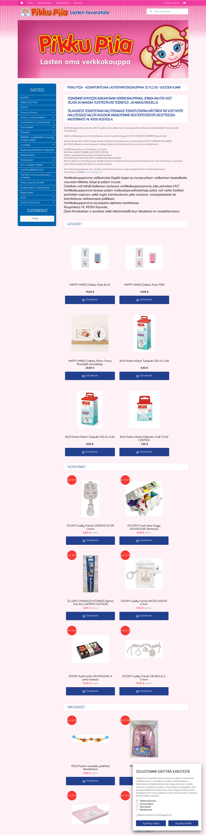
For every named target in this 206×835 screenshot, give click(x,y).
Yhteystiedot (62, 2)
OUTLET (24, 107)
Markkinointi (146, 812)
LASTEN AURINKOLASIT (31, 169)
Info (30, 2)
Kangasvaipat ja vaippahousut (35, 187)
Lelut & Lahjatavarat (30, 202)
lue (110, 802)
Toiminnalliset (146, 806)
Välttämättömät (148, 803)
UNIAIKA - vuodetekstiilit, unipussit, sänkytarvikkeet (37, 138)
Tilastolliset (145, 809)
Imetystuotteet (27, 155)
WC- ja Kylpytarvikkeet (31, 164)
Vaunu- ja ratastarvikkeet (32, 117)
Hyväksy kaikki (183, 824)
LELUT (23, 197)
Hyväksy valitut (151, 824)
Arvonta (78, 2)
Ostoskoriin (85, 287)
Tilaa (69, 808)
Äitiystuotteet (26, 192)
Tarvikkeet (25, 145)
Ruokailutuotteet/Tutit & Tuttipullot (36, 150)
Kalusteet (24, 132)
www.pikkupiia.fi (94, 172)
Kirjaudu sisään (172, 3)
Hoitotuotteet (26, 160)
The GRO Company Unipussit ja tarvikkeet (35, 176)
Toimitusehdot (44, 2)
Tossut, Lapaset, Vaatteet (32, 182)
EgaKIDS (24, 97)
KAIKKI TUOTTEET (29, 102)
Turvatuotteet (26, 127)
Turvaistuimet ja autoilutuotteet (35, 122)
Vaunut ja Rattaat (28, 112)
